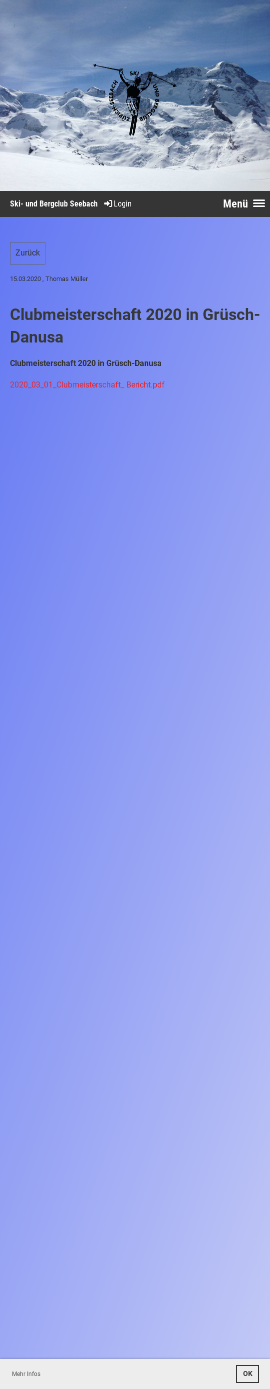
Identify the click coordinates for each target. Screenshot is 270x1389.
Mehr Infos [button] (26, 1374)
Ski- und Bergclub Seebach (54, 203)
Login (117, 203)
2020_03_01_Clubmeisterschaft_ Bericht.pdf (87, 385)
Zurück (27, 253)
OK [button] (248, 1374)
